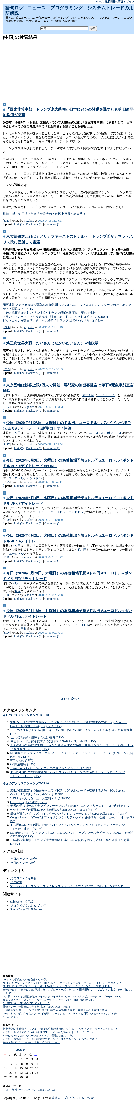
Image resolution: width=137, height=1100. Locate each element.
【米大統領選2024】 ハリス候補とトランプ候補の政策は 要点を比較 (49, 312)
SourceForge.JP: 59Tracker (26, 909)
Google (42, 1089)
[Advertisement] (68, 70)
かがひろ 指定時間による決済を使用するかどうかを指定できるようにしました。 (50, 1032)
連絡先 (56, 1097)
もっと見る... (10, 1017)
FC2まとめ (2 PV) (21, 760)
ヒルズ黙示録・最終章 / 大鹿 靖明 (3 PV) (37, 737)
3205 (7, 369)
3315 (7, 220)
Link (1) (19, 224)
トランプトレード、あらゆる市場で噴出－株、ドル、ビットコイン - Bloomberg (55, 316)
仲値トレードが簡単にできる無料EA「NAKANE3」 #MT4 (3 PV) (53, 741)
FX (48, 1089)
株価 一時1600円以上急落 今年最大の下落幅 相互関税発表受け (44, 213)
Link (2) (19, 331)
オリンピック (106, 395)
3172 (7, 406)
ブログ (7, 1089)
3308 (7, 327)
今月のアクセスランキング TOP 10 (26, 783)
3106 (7, 632)
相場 (18, 591)
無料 (14, 1089)
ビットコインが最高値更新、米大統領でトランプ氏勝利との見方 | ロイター (53, 320)
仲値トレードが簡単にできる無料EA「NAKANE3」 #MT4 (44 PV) (53, 809)
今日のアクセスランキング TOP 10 (26, 715)
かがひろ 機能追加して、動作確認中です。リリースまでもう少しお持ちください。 (51, 1039)
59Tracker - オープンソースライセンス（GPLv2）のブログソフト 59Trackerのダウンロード (70, 886)
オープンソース (27, 1089)
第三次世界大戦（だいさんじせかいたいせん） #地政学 (52, 343)
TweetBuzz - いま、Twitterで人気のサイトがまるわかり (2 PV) (50, 768)
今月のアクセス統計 (23, 862)
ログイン (129, 1)
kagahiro (29, 220)
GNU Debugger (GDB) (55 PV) (29, 802)
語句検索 (16, 882)
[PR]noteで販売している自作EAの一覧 (25, 979)
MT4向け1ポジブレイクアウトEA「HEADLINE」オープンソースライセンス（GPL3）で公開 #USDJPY (62, 983)
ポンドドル (114, 432)
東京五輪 (88, 395)
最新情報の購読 (114, 1)
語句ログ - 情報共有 (23, 878)
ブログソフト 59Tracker (79, 1097)
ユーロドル (96, 432)
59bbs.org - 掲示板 (22, 901)
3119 (6, 557)
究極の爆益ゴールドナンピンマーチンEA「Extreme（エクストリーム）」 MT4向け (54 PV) (70, 805)
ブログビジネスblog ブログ (28, 905)
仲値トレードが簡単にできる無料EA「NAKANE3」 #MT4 (36, 1006)
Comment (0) (52, 224)
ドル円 (16, 432)
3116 (6, 595)
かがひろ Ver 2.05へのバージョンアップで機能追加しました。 (39, 1035)
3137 (7, 444)
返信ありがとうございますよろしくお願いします (31, 1042)
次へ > (75, 698)
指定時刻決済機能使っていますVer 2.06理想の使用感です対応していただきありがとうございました (60, 1028)
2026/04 (21, 1049)
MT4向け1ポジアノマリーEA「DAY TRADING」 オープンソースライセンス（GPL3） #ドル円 (57, 986)
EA (53, 1089)
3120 (7, 519)
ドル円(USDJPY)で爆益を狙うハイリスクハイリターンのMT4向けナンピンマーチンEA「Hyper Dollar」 (63, 996)
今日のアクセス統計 (23, 858)
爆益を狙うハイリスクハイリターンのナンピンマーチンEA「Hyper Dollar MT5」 (49, 1000)
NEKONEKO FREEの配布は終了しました (26, 1003)
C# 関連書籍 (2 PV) (22, 764)
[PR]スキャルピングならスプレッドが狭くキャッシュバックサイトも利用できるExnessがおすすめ (60, 1013)
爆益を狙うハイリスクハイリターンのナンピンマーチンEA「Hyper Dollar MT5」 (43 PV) (68, 813)
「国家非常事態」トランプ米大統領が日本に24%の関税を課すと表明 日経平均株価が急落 (55, 1010)
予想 (24, 628)
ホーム (100, 1)
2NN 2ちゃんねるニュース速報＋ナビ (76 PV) (40, 798)
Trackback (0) (34, 224)
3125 (7, 482)
